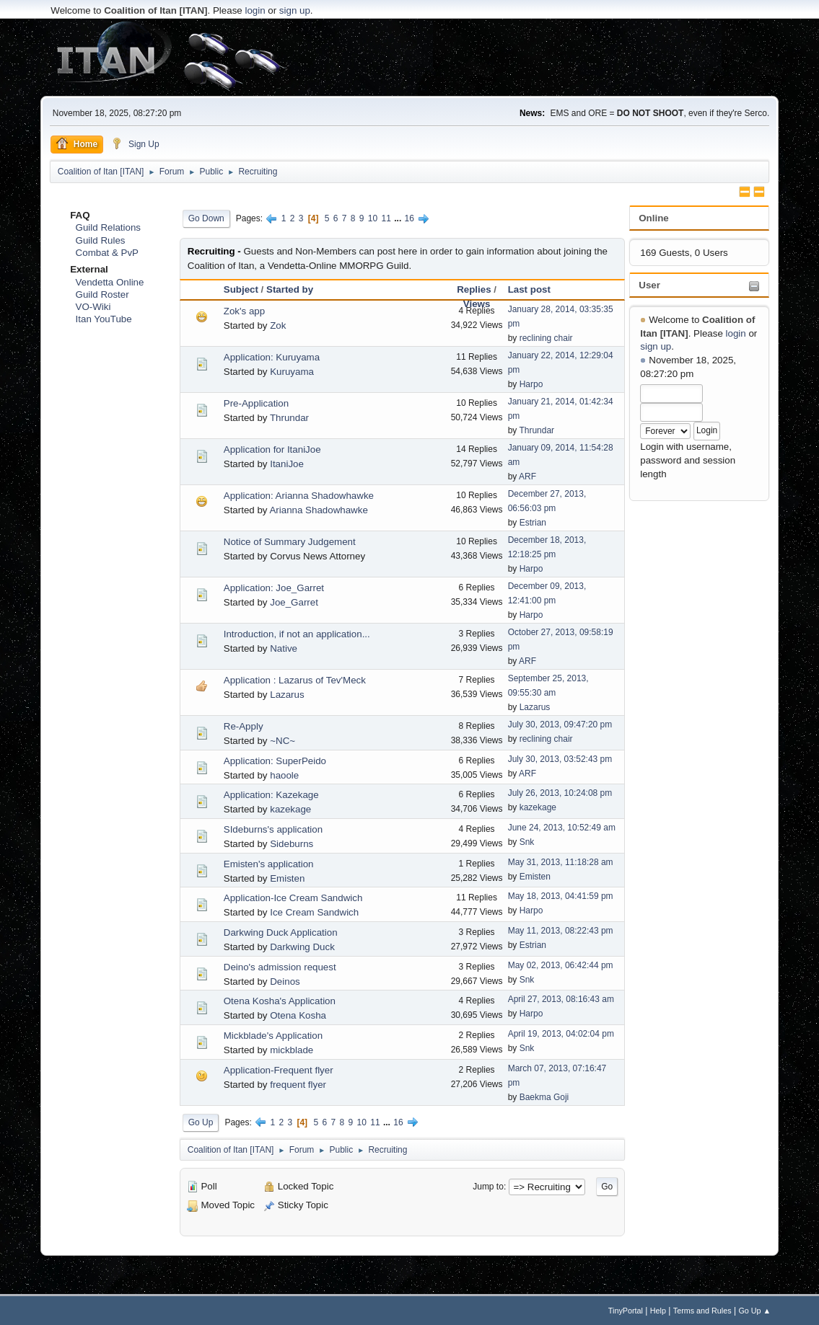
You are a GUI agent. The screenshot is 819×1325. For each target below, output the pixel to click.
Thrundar (289, 417)
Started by (289, 289)
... (398, 218)
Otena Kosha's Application (280, 1001)
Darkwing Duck (302, 946)
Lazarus (287, 694)
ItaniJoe (287, 463)
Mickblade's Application (273, 1035)
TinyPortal (625, 1310)
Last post (529, 289)
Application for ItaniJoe (272, 449)
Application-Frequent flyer (278, 1070)
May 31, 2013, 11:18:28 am (560, 862)
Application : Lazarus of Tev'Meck (295, 680)
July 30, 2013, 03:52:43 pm (560, 759)
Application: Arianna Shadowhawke (299, 495)
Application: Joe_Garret (274, 587)
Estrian (533, 523)
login (255, 10)
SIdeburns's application (273, 829)
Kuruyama (292, 371)
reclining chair (546, 338)
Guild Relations (108, 227)
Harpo (531, 384)
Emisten (287, 878)
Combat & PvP (107, 252)
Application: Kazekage (271, 794)
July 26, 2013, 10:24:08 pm (560, 793)
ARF (527, 476)
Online (653, 218)
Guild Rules (101, 240)
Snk (527, 842)
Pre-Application (256, 403)
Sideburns (291, 843)
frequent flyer (298, 1084)
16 (409, 218)
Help (658, 1310)
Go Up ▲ (754, 1310)
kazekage (290, 809)
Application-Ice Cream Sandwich (293, 897)
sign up (294, 10)
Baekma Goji (544, 1097)
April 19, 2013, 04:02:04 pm (561, 1034)
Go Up (201, 1122)
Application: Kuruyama (272, 357)
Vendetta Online (110, 282)
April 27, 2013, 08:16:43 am (561, 999)
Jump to (488, 1187)
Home (76, 143)
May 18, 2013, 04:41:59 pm (560, 896)
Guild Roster (102, 294)
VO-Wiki (93, 306)
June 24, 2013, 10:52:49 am (562, 828)
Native (283, 648)
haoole (284, 775)
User (649, 285)
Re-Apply (243, 726)
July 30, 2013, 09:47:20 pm (560, 724)
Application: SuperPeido (275, 760)
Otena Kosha (298, 1015)
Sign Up (135, 143)
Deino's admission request (280, 967)
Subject (241, 289)
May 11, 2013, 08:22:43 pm (560, 931)
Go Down (206, 218)
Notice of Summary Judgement (290, 541)
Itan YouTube (104, 319)
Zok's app (244, 311)
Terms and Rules (702, 1310)
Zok (278, 325)
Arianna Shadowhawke (318, 510)
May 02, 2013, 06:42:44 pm (560, 965)
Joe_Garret (294, 602)
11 (386, 218)
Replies (474, 289)
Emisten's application (269, 864)
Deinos (285, 981)
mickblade (291, 1050)
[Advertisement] (410, 57)
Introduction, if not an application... (297, 634)
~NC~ (282, 740)
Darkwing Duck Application (281, 932)
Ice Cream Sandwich (314, 912)
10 (372, 218)
